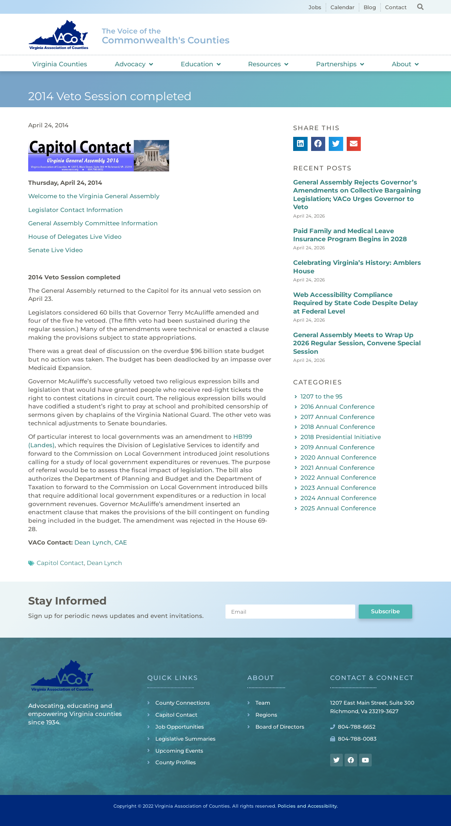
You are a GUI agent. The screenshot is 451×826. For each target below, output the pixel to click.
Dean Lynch (104, 562)
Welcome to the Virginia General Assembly (94, 196)
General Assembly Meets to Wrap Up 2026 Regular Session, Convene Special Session (357, 343)
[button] (420, 6)
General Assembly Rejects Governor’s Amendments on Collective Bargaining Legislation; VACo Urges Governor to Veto (357, 194)
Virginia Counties (59, 64)
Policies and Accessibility (307, 806)
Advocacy (134, 64)
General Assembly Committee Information (93, 223)
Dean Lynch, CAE (100, 542)
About (405, 64)
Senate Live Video (55, 250)
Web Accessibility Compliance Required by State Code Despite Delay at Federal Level (355, 303)
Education (201, 64)
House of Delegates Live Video (75, 236)
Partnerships (340, 64)
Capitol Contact (60, 562)
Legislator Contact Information (75, 209)
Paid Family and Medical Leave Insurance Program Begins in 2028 (350, 235)
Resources (268, 64)
